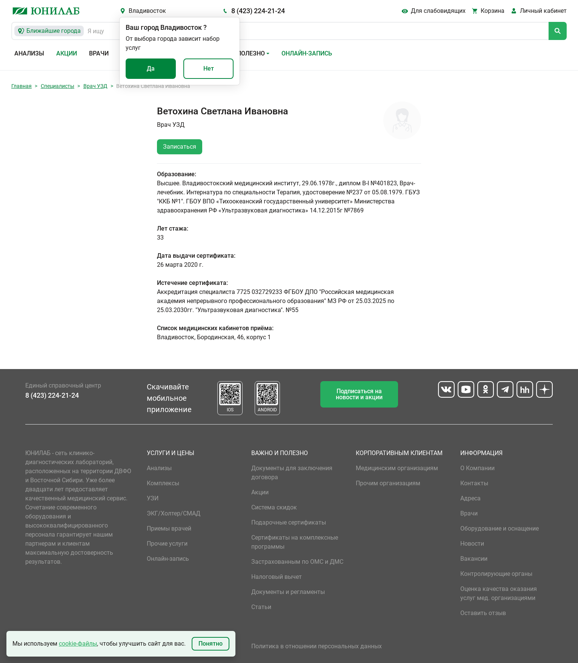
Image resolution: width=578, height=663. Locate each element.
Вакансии (473, 558)
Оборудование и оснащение (499, 528)
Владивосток (147, 10)
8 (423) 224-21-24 (258, 11)
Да (151, 68)
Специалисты (57, 86)
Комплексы (163, 483)
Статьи (261, 607)
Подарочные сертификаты (288, 522)
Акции (66, 53)
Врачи (99, 53)
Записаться (179, 146)
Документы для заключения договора (291, 473)
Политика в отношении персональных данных (316, 646)
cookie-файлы (78, 643)
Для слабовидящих (438, 10)
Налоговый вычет (276, 576)
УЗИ (152, 498)
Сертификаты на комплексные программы (294, 542)
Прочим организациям (388, 483)
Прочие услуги (167, 543)
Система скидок (274, 507)
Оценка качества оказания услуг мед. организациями (498, 593)
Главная (21, 86)
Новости (472, 543)
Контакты (474, 483)
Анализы (29, 53)
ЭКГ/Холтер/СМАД (173, 513)
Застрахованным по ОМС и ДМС (297, 561)
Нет (208, 68)
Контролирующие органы (496, 573)
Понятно (210, 643)
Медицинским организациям (397, 468)
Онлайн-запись (306, 53)
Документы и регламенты (288, 591)
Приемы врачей (169, 528)
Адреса (470, 498)
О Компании (477, 468)
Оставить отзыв (483, 613)
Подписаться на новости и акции (359, 394)
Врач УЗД (95, 86)
